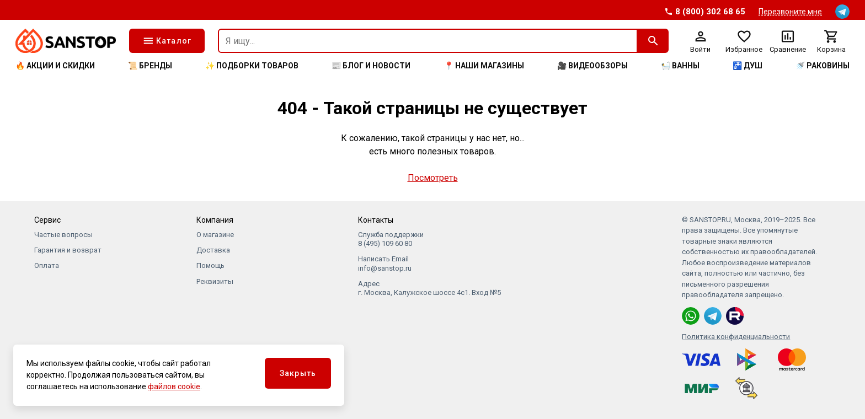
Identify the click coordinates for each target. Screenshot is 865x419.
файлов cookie (174, 386)
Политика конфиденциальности (736, 336)
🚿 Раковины (822, 65)
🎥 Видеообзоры (592, 65)
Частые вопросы (63, 234)
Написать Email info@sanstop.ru (385, 263)
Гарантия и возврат (68, 250)
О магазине (215, 234)
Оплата (46, 265)
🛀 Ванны (680, 65)
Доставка (213, 250)
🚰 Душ (747, 65)
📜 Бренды (150, 65)
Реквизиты (214, 281)
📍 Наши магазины (484, 65)
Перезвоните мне (790, 11)
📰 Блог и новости (371, 65)
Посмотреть (433, 178)
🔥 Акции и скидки (55, 65)
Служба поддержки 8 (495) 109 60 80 (391, 239)
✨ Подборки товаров (251, 65)
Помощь (210, 265)
